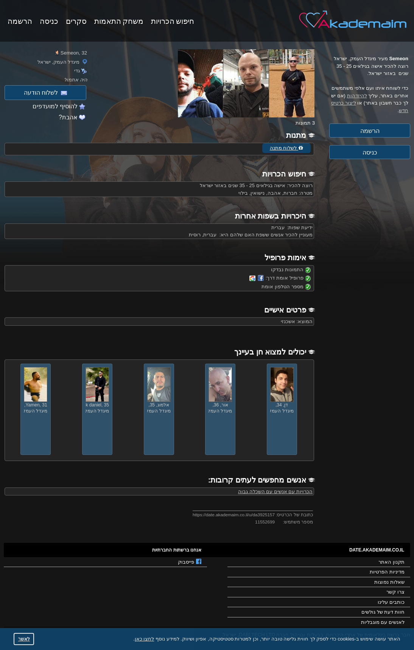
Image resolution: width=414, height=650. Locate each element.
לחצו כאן (144, 639)
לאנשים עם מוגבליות (383, 622)
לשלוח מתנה (286, 148)
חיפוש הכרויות (172, 20)
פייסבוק (189, 562)
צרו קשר (395, 592)
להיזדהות (357, 95)
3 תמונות (305, 123)
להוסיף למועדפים (55, 106)
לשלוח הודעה (45, 92)
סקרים (76, 20)
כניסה (49, 20)
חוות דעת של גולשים (383, 612)
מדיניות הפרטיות (387, 572)
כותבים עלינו (391, 602)
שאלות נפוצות (389, 582)
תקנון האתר (391, 562)
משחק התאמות (118, 20)
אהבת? (68, 117)
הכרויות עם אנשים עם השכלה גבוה (275, 491)
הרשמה (20, 20)
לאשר (24, 638)
